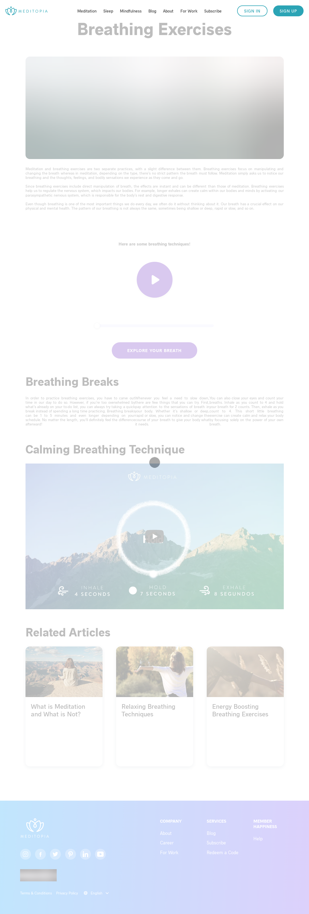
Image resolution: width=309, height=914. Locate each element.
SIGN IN (252, 10)
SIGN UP (288, 10)
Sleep (108, 10)
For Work (188, 10)
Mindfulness (131, 10)
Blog (152, 10)
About (168, 10)
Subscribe (213, 10)
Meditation (87, 10)
